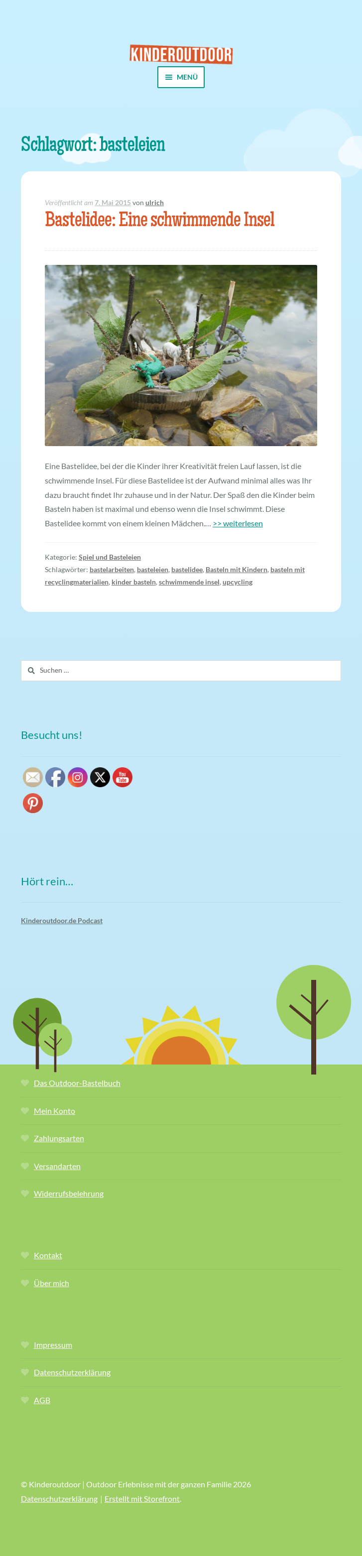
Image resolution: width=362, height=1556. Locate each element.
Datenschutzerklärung (72, 1372)
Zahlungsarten (59, 1138)
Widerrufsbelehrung (69, 1193)
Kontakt (48, 1255)
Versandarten (57, 1166)
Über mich (51, 1283)
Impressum (53, 1344)
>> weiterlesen (238, 523)
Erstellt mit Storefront (142, 1498)
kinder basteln (134, 582)
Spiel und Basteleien (110, 557)
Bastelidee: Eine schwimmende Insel (159, 222)
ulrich (154, 202)
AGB (42, 1400)
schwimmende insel (189, 582)
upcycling (237, 582)
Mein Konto (54, 1110)
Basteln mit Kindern (236, 569)
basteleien (152, 569)
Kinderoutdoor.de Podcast (62, 920)
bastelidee (187, 569)
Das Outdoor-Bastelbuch (77, 1082)
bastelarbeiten (112, 569)
